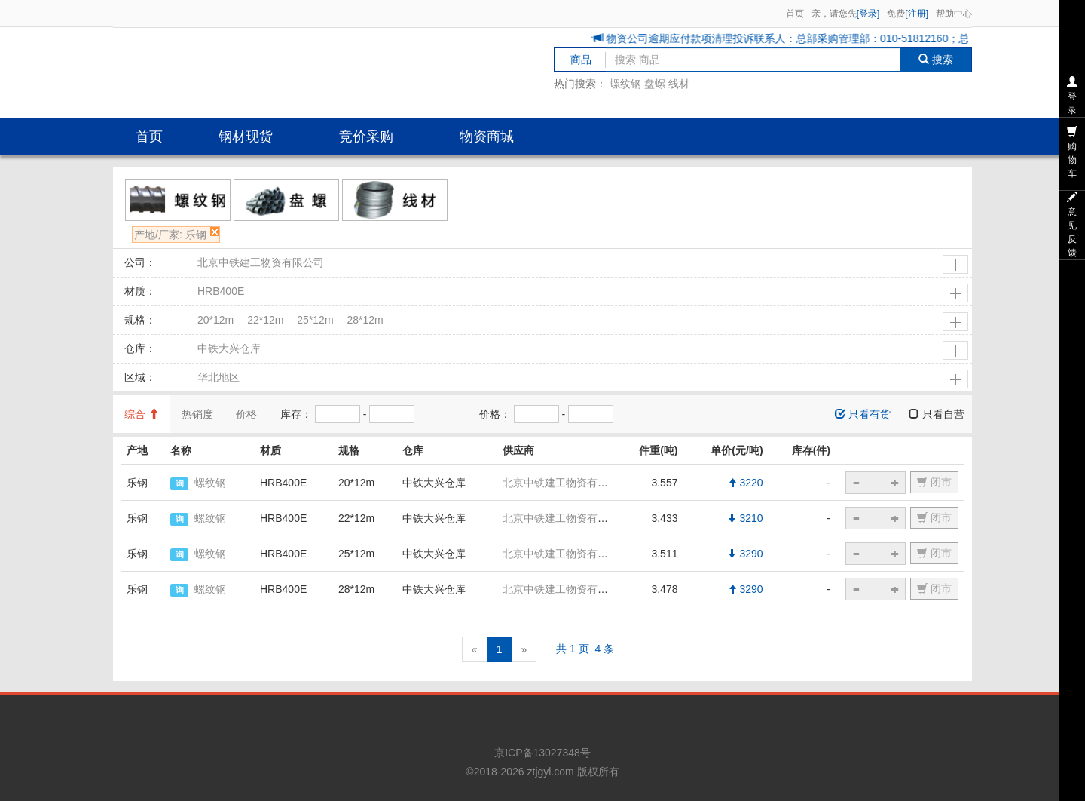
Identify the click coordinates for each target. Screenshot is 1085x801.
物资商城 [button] (487, 136)
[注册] (916, 13)
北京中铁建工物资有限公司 (260, 262)
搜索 (936, 60)
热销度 (197, 414)
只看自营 (936, 414)
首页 (795, 13)
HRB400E (220, 291)
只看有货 (863, 414)
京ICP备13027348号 (542, 753)
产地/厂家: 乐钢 (170, 235)
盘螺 (654, 84)
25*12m (315, 320)
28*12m (365, 320)
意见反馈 (1072, 225)
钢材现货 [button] (246, 136)
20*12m (215, 320)
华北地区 (218, 377)
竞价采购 (366, 136)
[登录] (868, 13)
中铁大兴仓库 (229, 348)
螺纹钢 (625, 84)
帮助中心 (954, 13)
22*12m (265, 320)
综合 (141, 414)
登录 (1072, 95)
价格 (246, 414)
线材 (678, 84)
